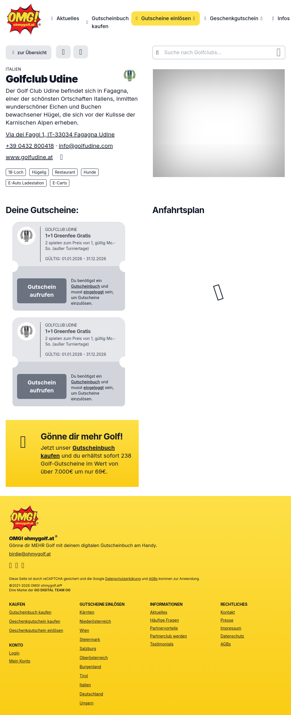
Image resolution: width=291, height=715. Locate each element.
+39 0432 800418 (30, 145)
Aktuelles (64, 18)
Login (14, 653)
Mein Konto (19, 661)
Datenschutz (232, 636)
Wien (84, 630)
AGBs (153, 579)
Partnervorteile (164, 628)
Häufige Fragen (164, 620)
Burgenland (90, 666)
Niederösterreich (95, 621)
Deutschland (91, 693)
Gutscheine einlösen (165, 18)
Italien (85, 684)
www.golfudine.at (29, 157)
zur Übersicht (29, 52)
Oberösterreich (94, 657)
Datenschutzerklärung (123, 579)
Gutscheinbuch (85, 286)
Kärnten (87, 612)
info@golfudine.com (86, 145)
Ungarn (86, 703)
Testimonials (161, 644)
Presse (227, 620)
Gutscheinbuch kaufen (106, 22)
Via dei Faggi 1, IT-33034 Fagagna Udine (60, 134)
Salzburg (88, 648)
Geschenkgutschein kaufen (34, 621)
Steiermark (90, 639)
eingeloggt (94, 291)
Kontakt (228, 612)
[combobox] (218, 52)
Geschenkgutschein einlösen (36, 630)
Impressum (231, 628)
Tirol (84, 675)
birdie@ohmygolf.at (30, 554)
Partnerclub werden (168, 636)
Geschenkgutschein (233, 18)
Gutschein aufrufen (42, 290)
